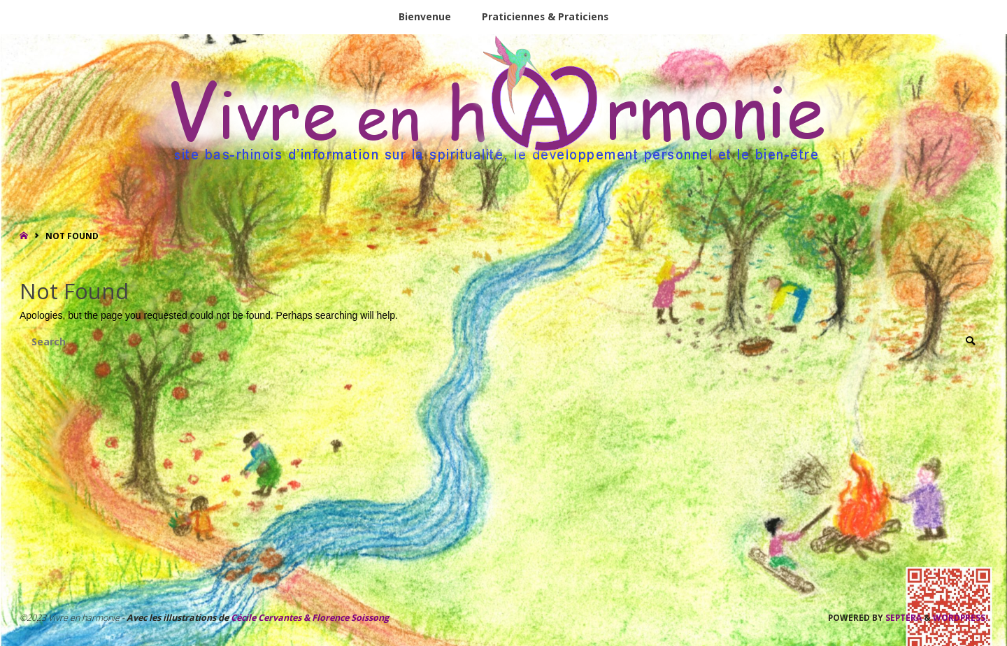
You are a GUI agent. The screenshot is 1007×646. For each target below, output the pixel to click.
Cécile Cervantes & (270, 618)
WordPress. (960, 617)
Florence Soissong (349, 618)
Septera (902, 617)
